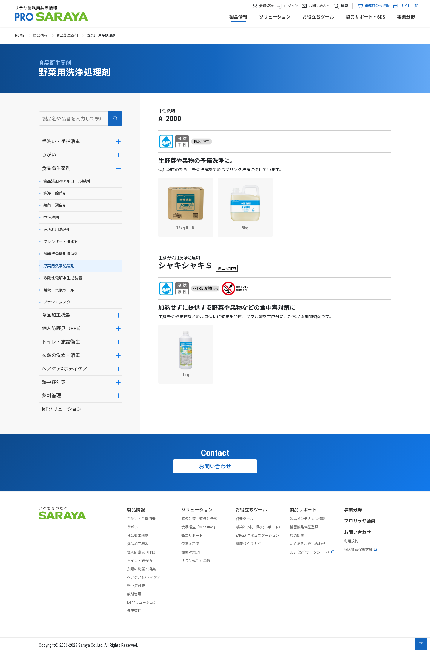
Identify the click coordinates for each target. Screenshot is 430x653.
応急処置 (297, 536)
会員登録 (266, 6)
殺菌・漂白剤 (55, 205)
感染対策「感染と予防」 (201, 519)
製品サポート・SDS (365, 17)
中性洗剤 (51, 217)
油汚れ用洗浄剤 (56, 229)
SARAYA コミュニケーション (257, 536)
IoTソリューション (62, 409)
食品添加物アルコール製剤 (66, 181)
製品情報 (238, 17)
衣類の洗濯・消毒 (61, 355)
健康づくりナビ (248, 544)
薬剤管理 (51, 395)
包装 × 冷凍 (190, 544)
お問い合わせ (319, 6)
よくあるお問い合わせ (307, 544)
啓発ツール (245, 519)
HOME (19, 35)
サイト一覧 (405, 6)
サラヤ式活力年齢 (195, 561)
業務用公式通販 (377, 6)
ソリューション (275, 17)
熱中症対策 (54, 382)
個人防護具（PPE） (63, 328)
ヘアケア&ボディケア (64, 369)
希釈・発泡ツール (58, 290)
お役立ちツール (318, 17)
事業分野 (406, 17)
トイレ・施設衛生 (61, 342)
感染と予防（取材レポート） (259, 527)
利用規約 (351, 541)
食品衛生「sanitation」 (199, 527)
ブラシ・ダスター (58, 302)
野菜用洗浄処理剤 (58, 266)
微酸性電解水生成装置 (62, 278)
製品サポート (303, 510)
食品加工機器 (56, 315)
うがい (49, 155)
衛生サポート (192, 536)
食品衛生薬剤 (67, 35)
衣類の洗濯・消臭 (141, 569)
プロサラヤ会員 (359, 521)
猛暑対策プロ (192, 552)
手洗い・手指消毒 (61, 141)
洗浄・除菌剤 (55, 193)
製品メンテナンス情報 (307, 519)
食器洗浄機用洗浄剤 (60, 254)
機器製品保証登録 (304, 527)
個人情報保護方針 (360, 550)
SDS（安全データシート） (312, 552)
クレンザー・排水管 (60, 242)
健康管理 (134, 611)
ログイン (291, 6)
